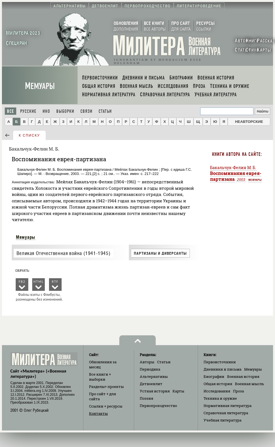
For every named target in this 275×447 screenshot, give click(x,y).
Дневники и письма (222, 369)
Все (10, 111)
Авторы (147, 361)
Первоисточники (220, 361)
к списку (29, 135)
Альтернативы (154, 376)
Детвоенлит (151, 383)
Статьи (105, 111)
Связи (86, 111)
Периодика (150, 369)
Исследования (217, 391)
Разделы (106, 386)
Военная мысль (249, 383)
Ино (46, 111)
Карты (178, 391)
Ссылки (105, 406)
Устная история (155, 391)
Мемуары (40, 86)
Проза (238, 391)
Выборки (65, 111)
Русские (28, 111)
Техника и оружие (220, 398)
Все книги (100, 377)
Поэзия (146, 398)
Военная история (243, 376)
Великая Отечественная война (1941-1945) (63, 253)
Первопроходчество (158, 405)
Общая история (218, 383)
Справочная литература (226, 412)
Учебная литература (222, 420)
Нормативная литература (227, 405)
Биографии (214, 376)
